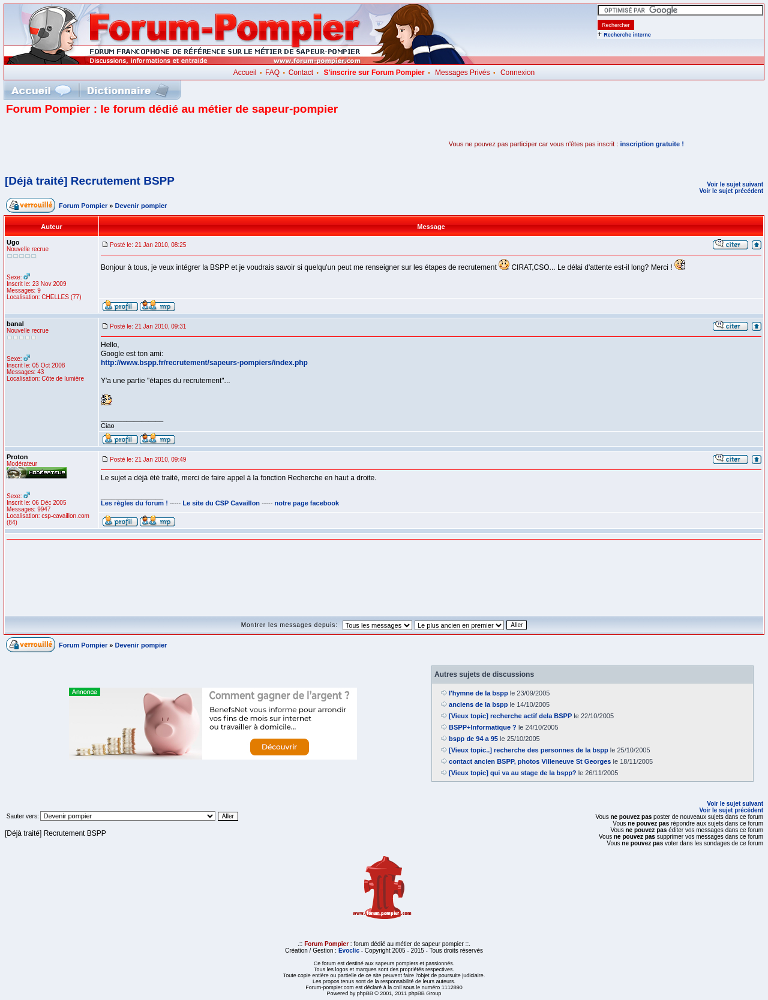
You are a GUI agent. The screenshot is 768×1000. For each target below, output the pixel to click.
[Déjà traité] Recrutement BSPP (90, 180)
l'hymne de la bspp (478, 693)
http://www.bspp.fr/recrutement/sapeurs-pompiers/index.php (204, 363)
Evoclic (348, 950)
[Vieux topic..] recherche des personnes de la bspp (528, 750)
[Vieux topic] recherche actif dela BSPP (510, 715)
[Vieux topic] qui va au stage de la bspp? (513, 772)
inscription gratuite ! (652, 143)
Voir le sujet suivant (735, 184)
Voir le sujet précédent (731, 191)
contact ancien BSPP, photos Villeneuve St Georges (530, 761)
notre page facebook (307, 503)
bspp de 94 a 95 (473, 738)
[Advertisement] (146, 144)
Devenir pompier (141, 205)
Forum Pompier (83, 205)
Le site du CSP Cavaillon (221, 503)
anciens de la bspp (478, 704)
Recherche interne (627, 35)
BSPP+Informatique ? (483, 727)
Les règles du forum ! (134, 503)
